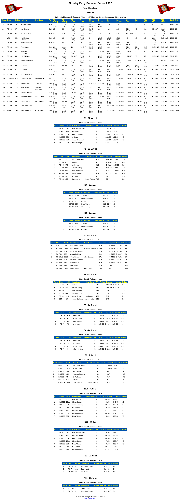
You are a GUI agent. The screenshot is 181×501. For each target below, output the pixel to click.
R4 (81, 20)
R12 (153, 20)
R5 (90, 20)
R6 (99, 20)
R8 (118, 20)
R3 (72, 20)
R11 (145, 20)
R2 (63, 20)
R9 (127, 20)
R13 (162, 20)
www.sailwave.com (90, 498)
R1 (54, 20)
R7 (108, 20)
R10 (136, 20)
